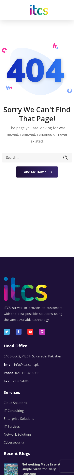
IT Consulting (14, 410)
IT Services (12, 426)
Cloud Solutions (15, 403)
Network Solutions (18, 434)
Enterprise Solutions (19, 418)
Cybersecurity (14, 442)
